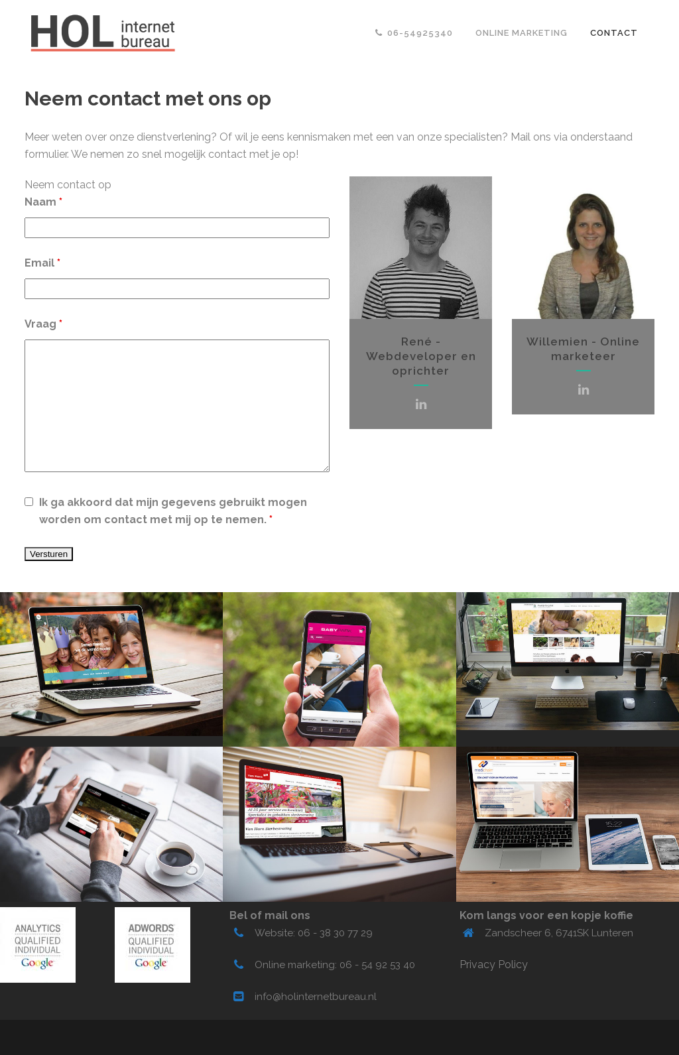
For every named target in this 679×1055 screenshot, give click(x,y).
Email (42, 263)
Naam (43, 202)
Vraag (43, 324)
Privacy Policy (494, 964)
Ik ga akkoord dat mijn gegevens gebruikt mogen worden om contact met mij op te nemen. (173, 511)
